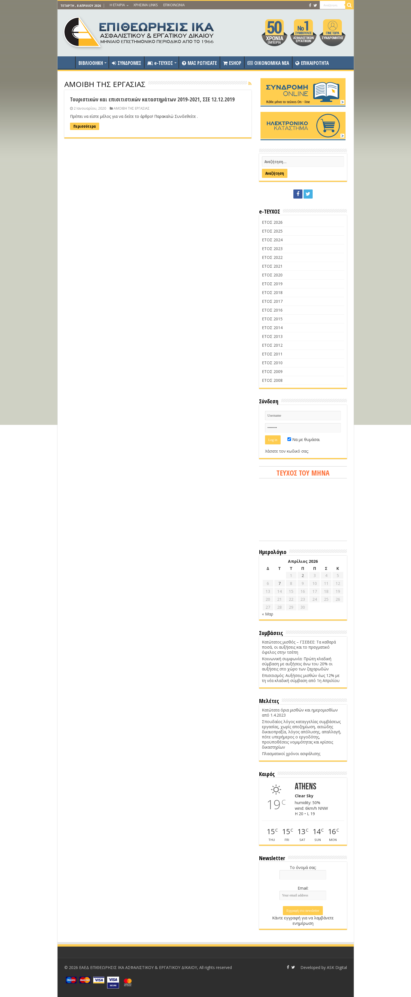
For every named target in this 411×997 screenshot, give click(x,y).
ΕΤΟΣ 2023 (272, 248)
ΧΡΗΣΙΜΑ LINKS (146, 5)
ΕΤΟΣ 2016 (272, 310)
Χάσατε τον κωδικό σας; (287, 451)
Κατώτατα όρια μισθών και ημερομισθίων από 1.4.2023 (300, 712)
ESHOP (232, 63)
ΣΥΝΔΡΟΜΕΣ (126, 63)
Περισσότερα (84, 126)
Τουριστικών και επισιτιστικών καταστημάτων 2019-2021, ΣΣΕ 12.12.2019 (152, 99)
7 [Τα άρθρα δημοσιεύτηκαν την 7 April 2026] (279, 583)
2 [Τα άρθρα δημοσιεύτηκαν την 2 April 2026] (303, 575)
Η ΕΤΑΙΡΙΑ (117, 5)
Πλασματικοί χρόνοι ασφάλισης (291, 753)
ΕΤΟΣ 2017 (272, 301)
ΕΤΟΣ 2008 (272, 380)
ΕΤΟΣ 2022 (272, 257)
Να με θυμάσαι (303, 439)
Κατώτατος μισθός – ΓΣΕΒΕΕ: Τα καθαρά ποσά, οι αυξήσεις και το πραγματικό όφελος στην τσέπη (299, 647)
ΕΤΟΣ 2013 (272, 336)
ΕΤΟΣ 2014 (272, 327)
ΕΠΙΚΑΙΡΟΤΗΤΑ (312, 63)
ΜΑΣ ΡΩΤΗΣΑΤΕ (199, 63)
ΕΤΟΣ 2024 (272, 239)
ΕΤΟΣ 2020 (272, 275)
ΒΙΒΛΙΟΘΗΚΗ (91, 63)
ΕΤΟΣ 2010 (272, 362)
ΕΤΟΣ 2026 (272, 222)
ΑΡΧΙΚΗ (67, 62)
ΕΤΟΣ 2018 (272, 292)
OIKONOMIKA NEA (268, 63)
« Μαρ (267, 614)
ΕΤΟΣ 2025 (272, 231)
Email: (303, 888)
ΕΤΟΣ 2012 (272, 345)
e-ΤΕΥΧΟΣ (160, 63)
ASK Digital (337, 967)
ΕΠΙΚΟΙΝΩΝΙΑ (174, 5)
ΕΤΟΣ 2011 (272, 354)
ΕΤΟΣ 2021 (272, 266)
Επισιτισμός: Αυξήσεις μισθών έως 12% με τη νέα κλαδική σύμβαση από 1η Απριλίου (301, 678)
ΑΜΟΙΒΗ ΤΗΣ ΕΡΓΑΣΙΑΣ (132, 108)
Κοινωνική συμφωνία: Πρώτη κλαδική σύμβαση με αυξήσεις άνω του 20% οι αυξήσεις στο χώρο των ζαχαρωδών (297, 664)
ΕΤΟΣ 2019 (272, 283)
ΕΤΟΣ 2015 (272, 318)
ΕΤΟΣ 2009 (272, 371)
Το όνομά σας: (303, 867)
